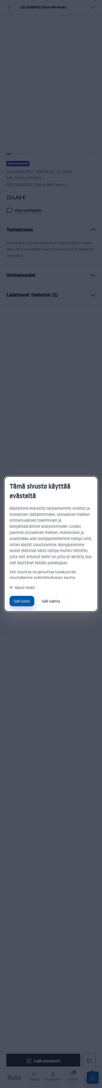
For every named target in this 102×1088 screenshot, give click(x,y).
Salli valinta (51, 601)
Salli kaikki (22, 601)
